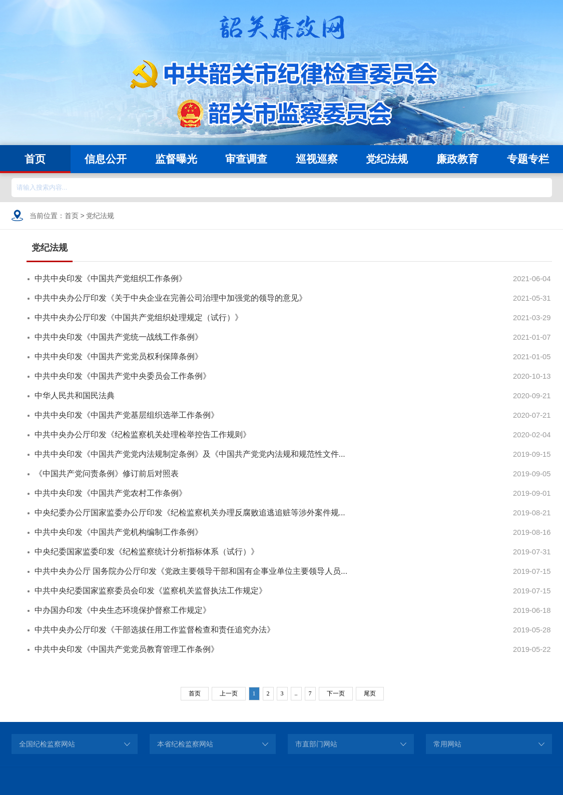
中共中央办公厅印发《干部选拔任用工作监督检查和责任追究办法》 (155, 629)
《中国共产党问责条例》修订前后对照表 (107, 473)
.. (296, 693)
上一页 (229, 693)
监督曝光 (176, 159)
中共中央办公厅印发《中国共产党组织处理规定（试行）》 (139, 317)
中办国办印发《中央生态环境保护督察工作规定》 (123, 610)
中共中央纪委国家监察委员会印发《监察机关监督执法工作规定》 (151, 590)
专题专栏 (528, 159)
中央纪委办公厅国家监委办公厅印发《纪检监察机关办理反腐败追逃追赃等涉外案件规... (190, 512)
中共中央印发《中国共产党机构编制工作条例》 (119, 532)
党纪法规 (387, 159)
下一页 (336, 693)
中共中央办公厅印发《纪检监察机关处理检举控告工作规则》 (143, 434)
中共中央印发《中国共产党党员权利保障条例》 (119, 356)
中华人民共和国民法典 (75, 395)
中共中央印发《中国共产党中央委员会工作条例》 (123, 376)
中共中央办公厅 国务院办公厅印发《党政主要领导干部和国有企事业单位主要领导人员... (191, 571)
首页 (35, 159)
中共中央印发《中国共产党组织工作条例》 (111, 278)
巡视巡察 (317, 159)
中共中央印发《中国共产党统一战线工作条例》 (119, 337)
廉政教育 (457, 159)
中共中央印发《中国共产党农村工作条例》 (111, 493)
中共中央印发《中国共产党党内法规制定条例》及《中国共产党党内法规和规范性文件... (190, 454)
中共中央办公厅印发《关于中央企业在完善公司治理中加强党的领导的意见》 (171, 298)
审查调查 (246, 159)
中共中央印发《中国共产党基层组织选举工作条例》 (127, 415)
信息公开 (106, 159)
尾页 (370, 693)
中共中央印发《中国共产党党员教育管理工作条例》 (127, 649)
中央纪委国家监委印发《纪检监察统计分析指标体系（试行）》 (147, 551)
